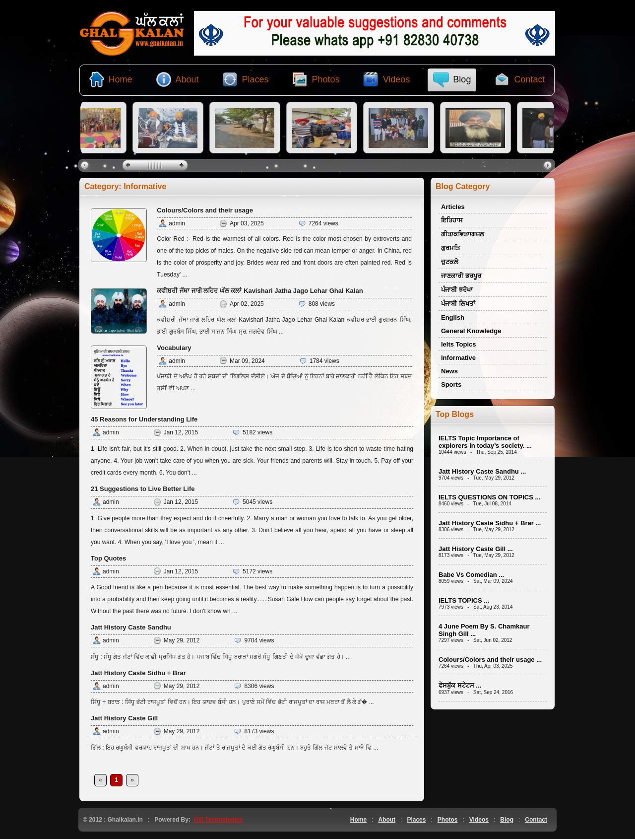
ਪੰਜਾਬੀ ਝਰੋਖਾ (457, 289)
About (386, 819)
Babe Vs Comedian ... (471, 574)
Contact (536, 819)
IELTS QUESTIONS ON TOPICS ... (489, 497)
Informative (458, 357)
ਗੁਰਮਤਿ (450, 248)
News (449, 371)
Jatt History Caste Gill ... (476, 549)
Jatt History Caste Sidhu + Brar (138, 673)
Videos (479, 819)
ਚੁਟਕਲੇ (449, 262)
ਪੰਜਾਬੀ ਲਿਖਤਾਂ (458, 303)
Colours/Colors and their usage (205, 210)
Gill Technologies (218, 819)
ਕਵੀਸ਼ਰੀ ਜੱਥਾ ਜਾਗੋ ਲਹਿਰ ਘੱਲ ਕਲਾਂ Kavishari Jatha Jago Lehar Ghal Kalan (260, 290)
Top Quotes (108, 558)
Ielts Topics (458, 344)
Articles (453, 206)
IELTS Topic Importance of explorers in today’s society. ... (485, 441)
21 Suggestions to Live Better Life (143, 488)
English (452, 317)
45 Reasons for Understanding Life (144, 419)
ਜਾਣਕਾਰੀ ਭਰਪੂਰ (461, 276)
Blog (506, 819)
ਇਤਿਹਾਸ (452, 220)
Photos (448, 819)
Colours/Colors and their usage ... (490, 659)
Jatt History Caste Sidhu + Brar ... (490, 523)
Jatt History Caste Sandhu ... (482, 471)
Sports (451, 384)
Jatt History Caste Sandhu (131, 627)
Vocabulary (174, 347)
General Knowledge (471, 331)
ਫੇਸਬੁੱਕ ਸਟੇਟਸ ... (460, 685)
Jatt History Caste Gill (124, 718)
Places (416, 819)
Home (358, 819)
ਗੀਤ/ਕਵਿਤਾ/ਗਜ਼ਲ (462, 234)
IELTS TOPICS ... (464, 600)
